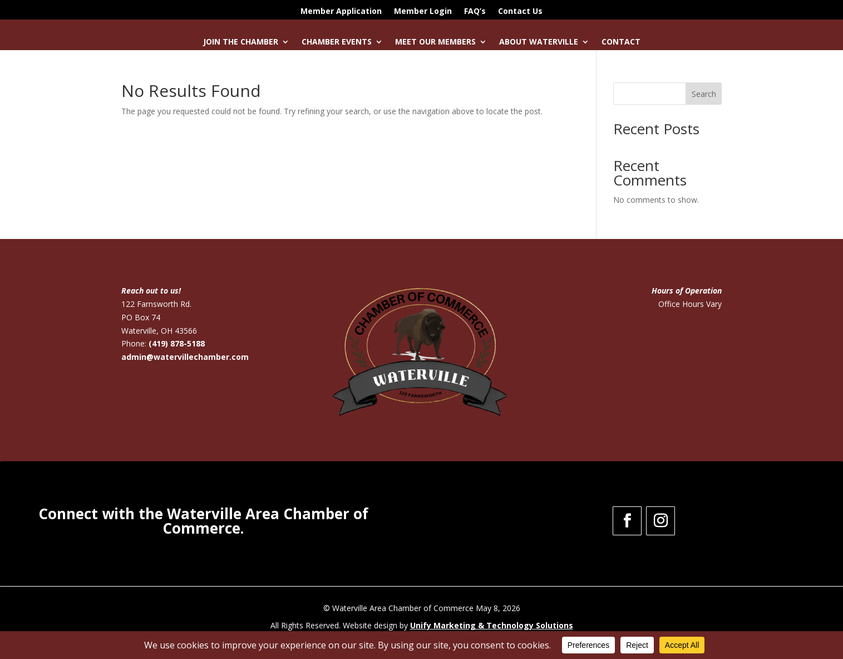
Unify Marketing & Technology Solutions (491, 625)
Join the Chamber (240, 42)
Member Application (341, 11)
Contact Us (520, 11)
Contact (621, 42)
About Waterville (538, 42)
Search (704, 94)
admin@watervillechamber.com (185, 357)
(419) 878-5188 (177, 343)
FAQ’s (475, 11)
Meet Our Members (435, 42)
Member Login (423, 11)
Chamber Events (337, 42)
